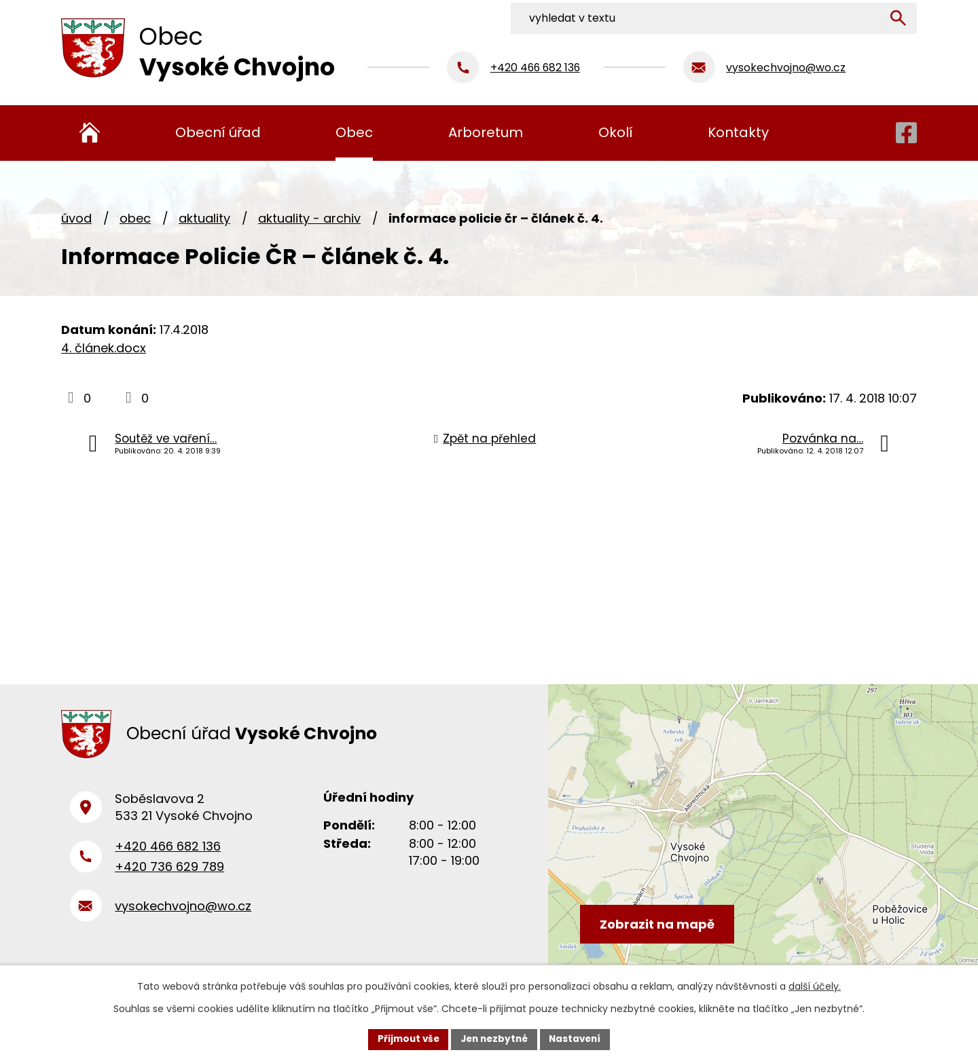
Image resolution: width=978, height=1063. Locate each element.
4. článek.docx (103, 347)
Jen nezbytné (494, 1038)
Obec (135, 218)
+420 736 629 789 (169, 872)
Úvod (76, 218)
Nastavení (578, 1038)
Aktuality (204, 218)
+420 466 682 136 (168, 852)
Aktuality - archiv (309, 218)
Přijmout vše (404, 1038)
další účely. (815, 985)
